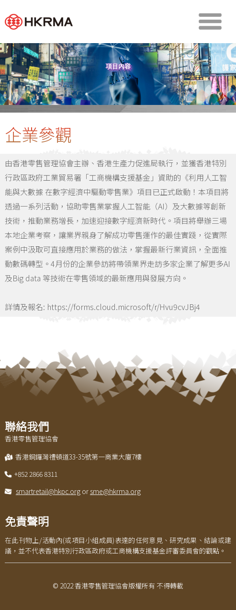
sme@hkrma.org (115, 491)
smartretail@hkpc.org (48, 491)
